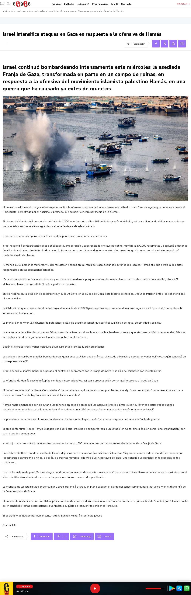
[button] (8, 4)
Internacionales (37, 11)
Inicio (5, 11)
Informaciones (18, 11)
